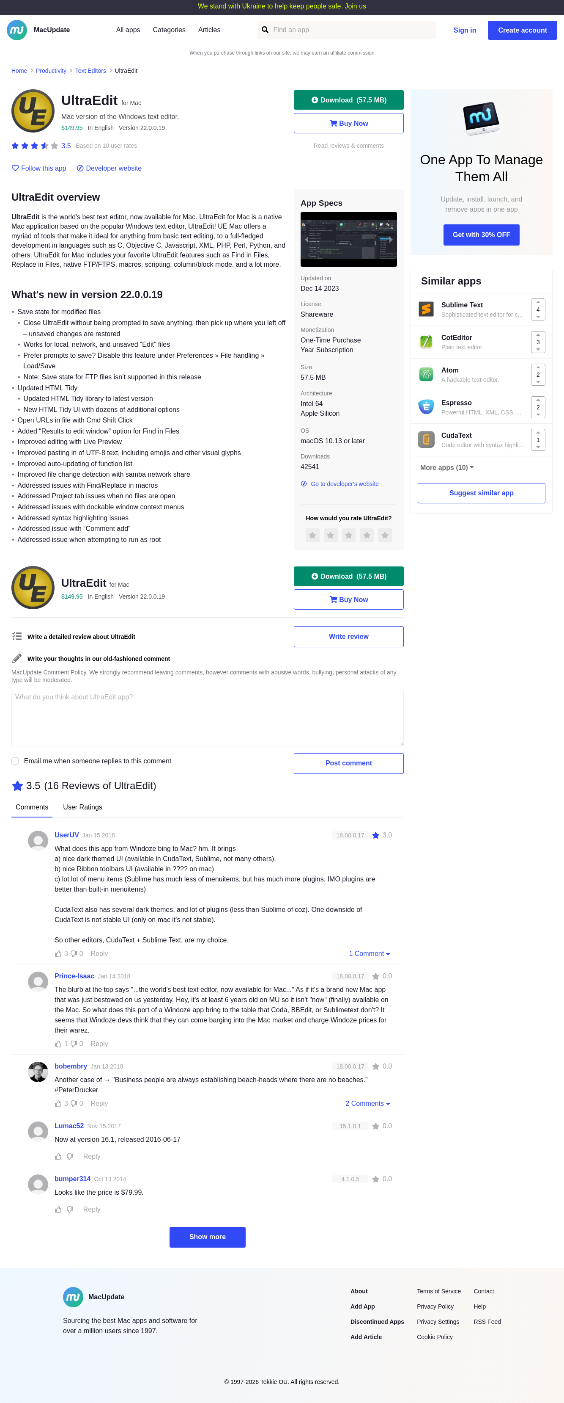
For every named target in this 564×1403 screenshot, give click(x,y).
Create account (522, 30)
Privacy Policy (435, 1306)
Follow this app (38, 168)
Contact (484, 1291)
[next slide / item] (391, 239)
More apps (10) (444, 467)
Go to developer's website (340, 484)
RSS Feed (487, 1322)
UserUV (67, 835)
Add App (362, 1306)
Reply (99, 953)
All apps (128, 29)
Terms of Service (439, 1291)
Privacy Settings (438, 1322)
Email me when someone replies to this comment (98, 761)
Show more (207, 1236)
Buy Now (348, 123)
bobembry (71, 1066)
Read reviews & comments (349, 145)
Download (348, 100)
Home (19, 71)
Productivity (51, 71)
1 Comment (370, 953)
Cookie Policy (435, 1337)
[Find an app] (264, 30)
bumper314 (72, 1178)
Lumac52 (69, 1125)
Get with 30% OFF (481, 234)
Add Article (366, 1337)
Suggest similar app (481, 493)
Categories (169, 29)
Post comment (349, 763)
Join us (355, 6)
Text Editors (90, 71)
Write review (349, 636)
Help (480, 1306)
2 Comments (368, 1103)
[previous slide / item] (306, 239)
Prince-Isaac (74, 976)
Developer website (109, 168)
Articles (209, 29)
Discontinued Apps (377, 1322)
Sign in (465, 30)
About (358, 1291)
